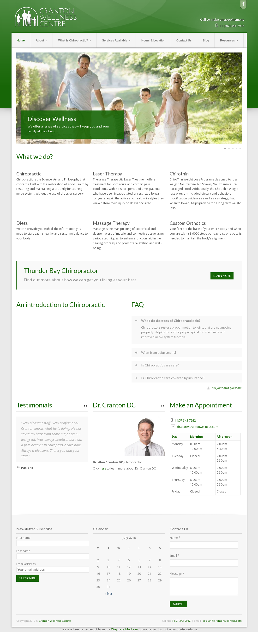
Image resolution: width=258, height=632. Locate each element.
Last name (23, 551)
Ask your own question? (227, 388)
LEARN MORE (222, 276)
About (41, 40)
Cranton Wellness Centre (55, 620)
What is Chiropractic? (74, 40)
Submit (178, 604)
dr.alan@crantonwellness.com (197, 427)
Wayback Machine (124, 629)
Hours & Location (153, 40)
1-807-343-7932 (185, 420)
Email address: (26, 564)
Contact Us (184, 40)
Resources (229, 40)
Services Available (116, 40)
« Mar (108, 593)
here (103, 468)
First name (23, 538)
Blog (206, 40)
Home (21, 40)
